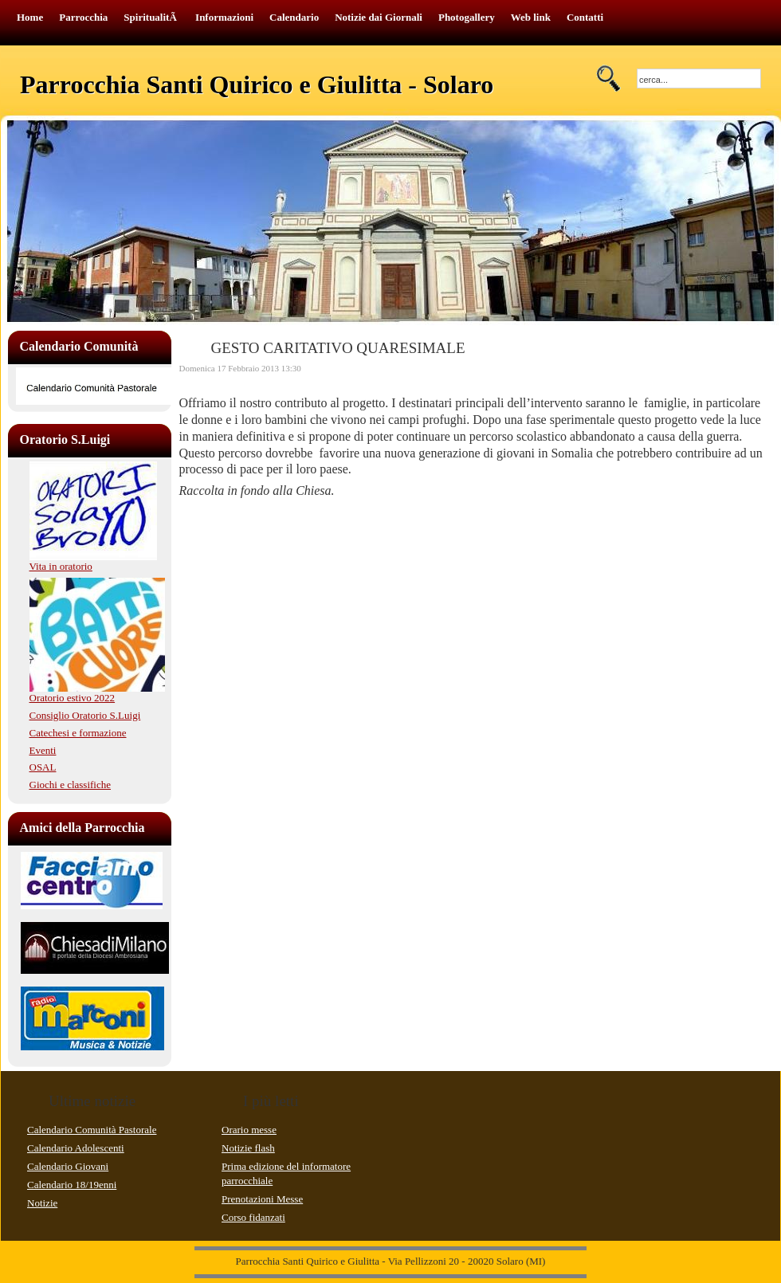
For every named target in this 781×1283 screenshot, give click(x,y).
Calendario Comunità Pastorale (91, 1130)
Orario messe (249, 1130)
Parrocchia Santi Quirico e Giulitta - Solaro (256, 84)
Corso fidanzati (253, 1217)
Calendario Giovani (67, 1166)
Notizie (42, 1203)
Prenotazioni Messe (262, 1199)
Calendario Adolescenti (75, 1148)
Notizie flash (248, 1148)
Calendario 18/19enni (71, 1185)
